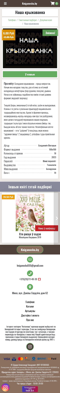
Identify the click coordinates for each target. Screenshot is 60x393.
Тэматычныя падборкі (27, 20)
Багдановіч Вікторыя (47, 145)
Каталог (30, 306)
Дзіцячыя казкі (46, 20)
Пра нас (30, 320)
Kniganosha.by (30, 249)
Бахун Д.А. (30, 389)
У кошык (30, 74)
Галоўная (12, 20)
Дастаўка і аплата (30, 315)
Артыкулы (30, 311)
